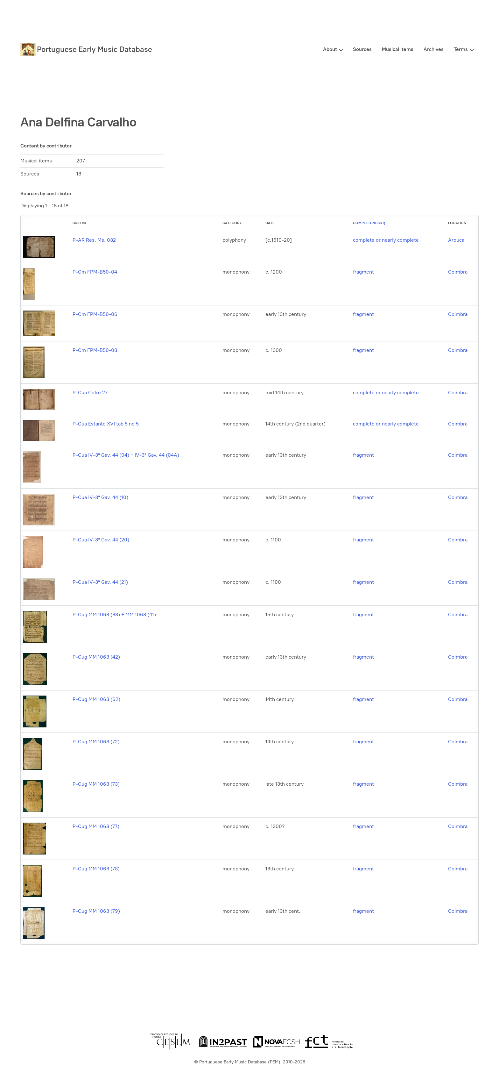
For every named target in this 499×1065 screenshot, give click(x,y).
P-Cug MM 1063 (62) (96, 699)
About (330, 49)
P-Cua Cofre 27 (90, 393)
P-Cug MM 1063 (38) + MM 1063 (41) (114, 614)
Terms (461, 49)
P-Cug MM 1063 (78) (96, 869)
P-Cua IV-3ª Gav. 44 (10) (100, 497)
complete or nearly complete (386, 240)
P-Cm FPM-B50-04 (95, 272)
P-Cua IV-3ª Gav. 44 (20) (101, 540)
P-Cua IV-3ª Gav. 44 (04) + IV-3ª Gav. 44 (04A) (126, 455)
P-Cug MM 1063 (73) (96, 784)
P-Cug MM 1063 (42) (96, 657)
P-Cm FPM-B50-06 (95, 314)
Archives (434, 49)
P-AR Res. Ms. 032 (94, 240)
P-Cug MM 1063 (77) (96, 826)
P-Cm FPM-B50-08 (95, 350)
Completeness (367, 223)
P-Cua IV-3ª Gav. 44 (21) (100, 582)
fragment (363, 272)
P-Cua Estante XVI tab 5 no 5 (106, 424)
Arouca (456, 240)
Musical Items (397, 49)
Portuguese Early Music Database (94, 49)
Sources (362, 49)
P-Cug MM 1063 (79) (96, 911)
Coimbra (457, 272)
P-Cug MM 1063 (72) (96, 742)
